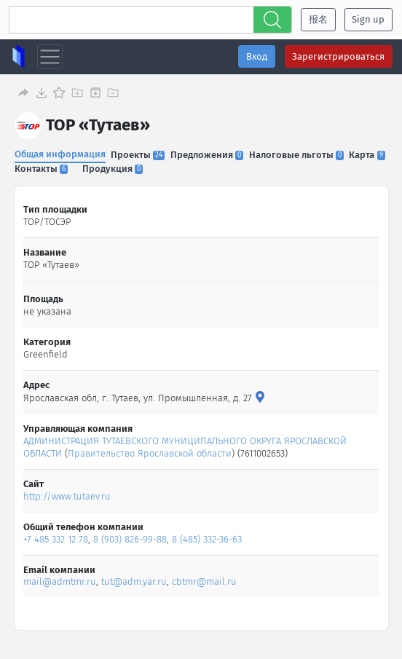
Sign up (368, 19)
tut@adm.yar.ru (135, 581)
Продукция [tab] (112, 168)
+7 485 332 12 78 (56, 539)
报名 (318, 19)
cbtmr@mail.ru (205, 581)
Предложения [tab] (206, 154)
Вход (256, 56)
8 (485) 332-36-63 (208, 539)
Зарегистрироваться (338, 56)
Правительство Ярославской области (150, 453)
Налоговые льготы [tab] (296, 154)
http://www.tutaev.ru (67, 496)
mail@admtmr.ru (60, 581)
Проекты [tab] (138, 154)
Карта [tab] (367, 154)
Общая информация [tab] (60, 154)
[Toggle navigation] (50, 57)
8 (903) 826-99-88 (131, 539)
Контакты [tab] (41, 168)
